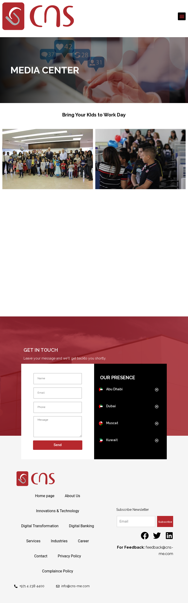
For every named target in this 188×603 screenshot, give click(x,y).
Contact (40, 556)
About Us (72, 496)
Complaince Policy (57, 571)
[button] (182, 16)
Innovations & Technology (57, 511)
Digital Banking (81, 526)
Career (83, 541)
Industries (59, 541)
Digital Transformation (40, 526)
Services (33, 541)
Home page (44, 496)
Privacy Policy (69, 556)
